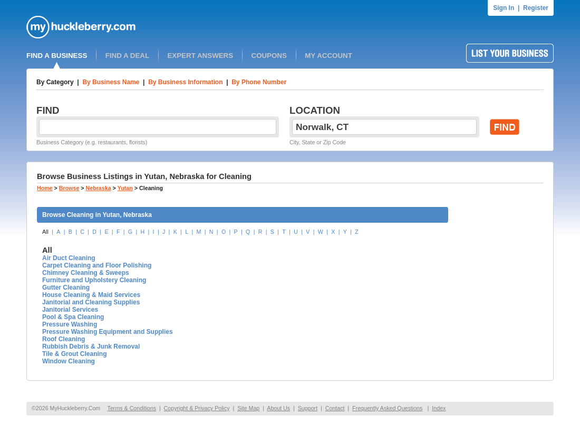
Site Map (248, 408)
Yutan (125, 188)
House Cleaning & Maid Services (91, 295)
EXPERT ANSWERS (200, 56)
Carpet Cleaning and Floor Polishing (96, 265)
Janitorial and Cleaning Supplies (91, 302)
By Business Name (110, 82)
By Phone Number (258, 82)
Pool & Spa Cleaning (73, 317)
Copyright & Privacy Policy (197, 408)
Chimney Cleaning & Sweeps (85, 272)
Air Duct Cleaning (68, 258)
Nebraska (98, 188)
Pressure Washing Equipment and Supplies (107, 331)
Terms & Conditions (132, 408)
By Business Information (185, 82)
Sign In (503, 8)
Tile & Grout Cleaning (74, 354)
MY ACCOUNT (328, 56)
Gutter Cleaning (66, 287)
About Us (278, 408)
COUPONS (269, 56)
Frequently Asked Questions (387, 408)
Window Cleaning (68, 361)
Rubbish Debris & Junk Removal (91, 346)
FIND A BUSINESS (56, 56)
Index (439, 408)
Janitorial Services (70, 309)
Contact (335, 408)
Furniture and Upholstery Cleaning (94, 280)
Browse (69, 188)
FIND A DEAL (127, 56)
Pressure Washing (69, 324)
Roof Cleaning (63, 339)
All (45, 232)
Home (45, 188)
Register (535, 8)
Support (307, 408)
